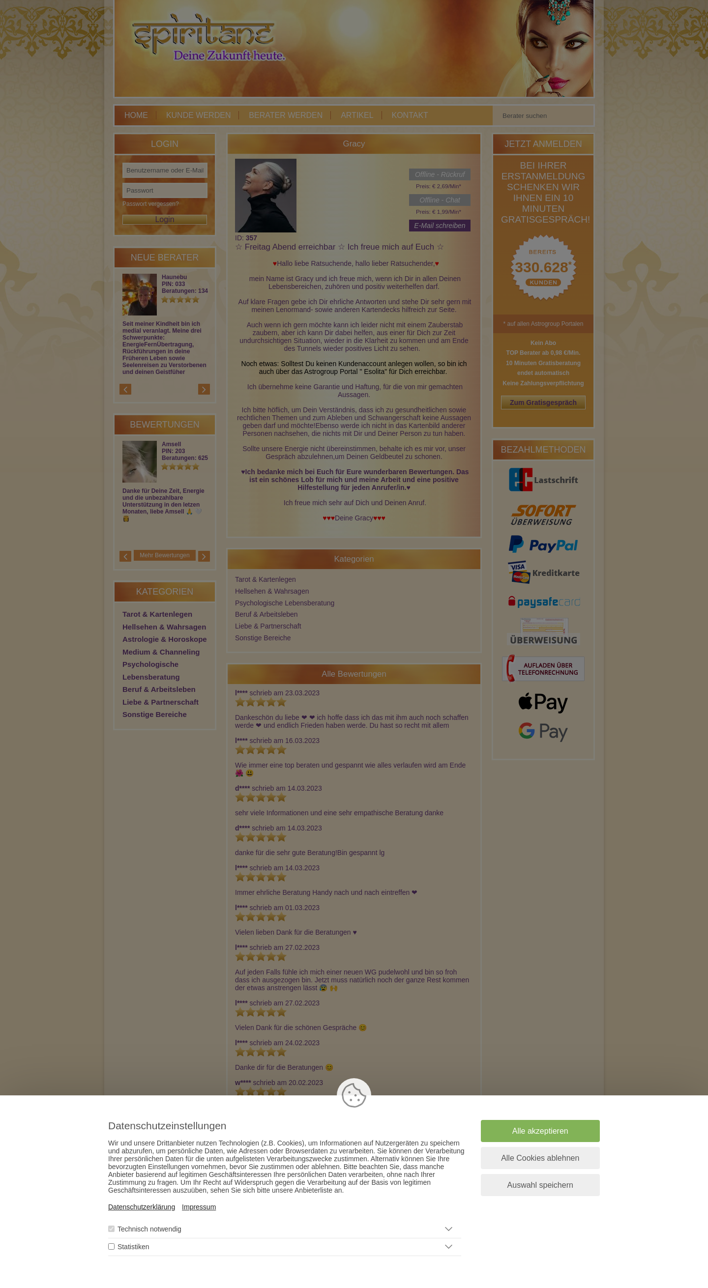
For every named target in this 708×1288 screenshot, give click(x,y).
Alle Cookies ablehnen (540, 1158)
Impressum (199, 1207)
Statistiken (133, 1247)
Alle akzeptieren (540, 1131)
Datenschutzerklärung (141, 1207)
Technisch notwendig (149, 1229)
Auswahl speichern (540, 1185)
